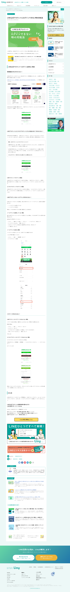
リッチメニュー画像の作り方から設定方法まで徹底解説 (25, 489)
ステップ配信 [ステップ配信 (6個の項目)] (51, 91)
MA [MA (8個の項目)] (58, 81)
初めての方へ (15, 458)
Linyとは (46, 2)
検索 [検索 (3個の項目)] (59, 107)
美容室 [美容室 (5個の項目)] (55, 111)
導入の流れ (8, 576)
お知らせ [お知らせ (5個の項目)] (55, 83)
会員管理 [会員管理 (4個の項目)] (57, 101)
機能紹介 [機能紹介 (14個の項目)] (50, 109)
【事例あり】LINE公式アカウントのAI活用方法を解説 (58, 54)
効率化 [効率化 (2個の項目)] (56, 103)
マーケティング (36, 5)
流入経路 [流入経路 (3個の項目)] (55, 109)
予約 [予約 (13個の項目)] (53, 101)
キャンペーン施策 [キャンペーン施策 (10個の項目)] (52, 87)
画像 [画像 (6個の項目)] (59, 109)
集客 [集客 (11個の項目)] (56, 113)
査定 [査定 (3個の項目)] (56, 107)
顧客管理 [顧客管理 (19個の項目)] (60, 113)
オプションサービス (25, 574)
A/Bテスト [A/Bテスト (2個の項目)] (50, 79)
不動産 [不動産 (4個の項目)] (50, 101)
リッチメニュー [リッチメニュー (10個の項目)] (51, 99)
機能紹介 (23, 571)
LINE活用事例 (28, 5)
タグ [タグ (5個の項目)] (50, 93)
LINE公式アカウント (10, 5)
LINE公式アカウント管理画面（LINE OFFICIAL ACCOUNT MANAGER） (20, 79)
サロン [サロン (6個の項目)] (50, 89)
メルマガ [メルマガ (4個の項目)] (50, 97)
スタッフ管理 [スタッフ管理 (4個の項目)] (55, 89)
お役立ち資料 (45, 5)
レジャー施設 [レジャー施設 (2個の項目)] (58, 99)
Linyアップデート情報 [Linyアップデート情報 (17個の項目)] (52, 81)
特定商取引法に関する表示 (59, 567)
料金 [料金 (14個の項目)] (50, 107)
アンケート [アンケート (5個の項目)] (57, 85)
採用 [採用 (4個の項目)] (60, 105)
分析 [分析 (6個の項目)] (61, 101)
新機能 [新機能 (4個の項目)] (53, 107)
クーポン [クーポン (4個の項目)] (57, 87)
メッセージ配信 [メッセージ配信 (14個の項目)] (56, 95)
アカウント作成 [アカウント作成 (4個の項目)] (51, 85)
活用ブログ (37, 578)
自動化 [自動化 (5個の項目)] (58, 111)
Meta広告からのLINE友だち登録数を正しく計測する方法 (58, 48)
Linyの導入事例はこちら (26, 419)
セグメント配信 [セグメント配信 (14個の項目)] (57, 91)
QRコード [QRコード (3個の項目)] (50, 83)
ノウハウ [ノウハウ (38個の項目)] (58, 93)
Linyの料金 (8, 574)
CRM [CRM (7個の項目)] (55, 79)
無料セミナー (54, 5)
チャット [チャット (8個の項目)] (53, 93)
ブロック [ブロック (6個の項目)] (50, 95)
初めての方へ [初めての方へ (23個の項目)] (51, 103)
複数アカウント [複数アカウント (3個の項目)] (51, 113)
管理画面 (20, 458)
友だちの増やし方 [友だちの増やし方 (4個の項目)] (52, 105)
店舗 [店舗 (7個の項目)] (57, 105)
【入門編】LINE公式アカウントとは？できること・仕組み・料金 (27, 496)
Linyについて (19, 5)
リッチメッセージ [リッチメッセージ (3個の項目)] (56, 97)
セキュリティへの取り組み (11, 579)
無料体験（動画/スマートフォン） (41, 576)
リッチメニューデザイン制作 (26, 576)
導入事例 (8, 577)
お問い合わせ (59, 2)
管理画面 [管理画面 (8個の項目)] (50, 111)
